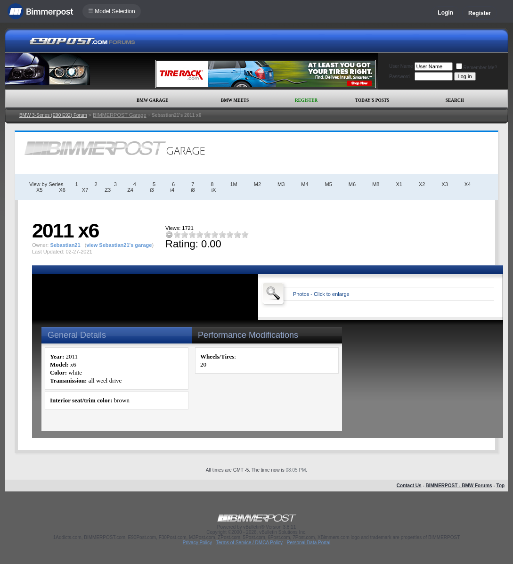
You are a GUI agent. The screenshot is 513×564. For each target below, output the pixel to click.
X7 (85, 190)
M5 (328, 184)
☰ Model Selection (111, 11)
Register (479, 13)
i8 (193, 190)
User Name (401, 66)
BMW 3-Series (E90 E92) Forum (53, 115)
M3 (281, 184)
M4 (304, 184)
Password (399, 76)
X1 (399, 184)
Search (455, 100)
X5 (39, 190)
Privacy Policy (197, 542)
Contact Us (409, 485)
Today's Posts (372, 100)
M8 (375, 184)
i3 (152, 190)
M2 (257, 184)
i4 (173, 190)
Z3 (108, 190)
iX (214, 190)
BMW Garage (152, 100)
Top (501, 485)
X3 (444, 184)
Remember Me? (476, 67)
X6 (62, 190)
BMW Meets (235, 100)
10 (245, 234)
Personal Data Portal (308, 542)
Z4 (130, 190)
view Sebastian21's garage (119, 245)
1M (233, 184)
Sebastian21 (65, 245)
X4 (467, 184)
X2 (422, 184)
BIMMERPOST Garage (120, 115)
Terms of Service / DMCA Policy (249, 542)
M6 (352, 184)
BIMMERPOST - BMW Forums (459, 485)
